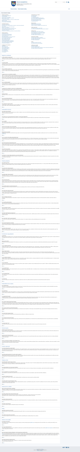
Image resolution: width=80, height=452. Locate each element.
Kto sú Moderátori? (33, 16)
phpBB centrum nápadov (49, 427)
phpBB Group (4, 133)
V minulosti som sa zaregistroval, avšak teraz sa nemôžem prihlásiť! (10, 19)
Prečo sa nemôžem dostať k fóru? (6, 38)
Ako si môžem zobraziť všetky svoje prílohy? (36, 43)
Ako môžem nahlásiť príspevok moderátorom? (8, 40)
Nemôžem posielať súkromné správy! (36, 23)
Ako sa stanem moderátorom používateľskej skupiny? (38, 18)
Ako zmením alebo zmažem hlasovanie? (7, 37)
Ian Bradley (42, 449)
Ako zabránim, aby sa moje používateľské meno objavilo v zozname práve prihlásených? (13, 25)
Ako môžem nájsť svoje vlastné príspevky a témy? (37, 34)
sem (7, 423)
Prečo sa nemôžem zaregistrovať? (6, 17)
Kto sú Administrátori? (34, 15)
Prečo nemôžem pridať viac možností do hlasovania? (8, 36)
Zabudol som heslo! (4, 20)
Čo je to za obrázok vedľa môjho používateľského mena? (9, 28)
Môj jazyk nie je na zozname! (5, 27)
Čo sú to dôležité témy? (5, 50)
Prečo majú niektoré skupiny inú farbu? (36, 19)
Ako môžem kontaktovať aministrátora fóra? (37, 48)
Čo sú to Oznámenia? (4, 49)
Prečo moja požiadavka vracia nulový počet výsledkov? (38, 32)
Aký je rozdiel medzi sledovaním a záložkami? (37, 37)
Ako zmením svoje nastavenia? (6, 24)
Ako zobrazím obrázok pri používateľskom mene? (8, 29)
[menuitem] (67, 2)
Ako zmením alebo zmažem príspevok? (7, 34)
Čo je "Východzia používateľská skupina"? (36, 20)
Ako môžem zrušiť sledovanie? (35, 39)
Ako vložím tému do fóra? (5, 33)
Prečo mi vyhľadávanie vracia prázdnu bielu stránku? (38, 33)
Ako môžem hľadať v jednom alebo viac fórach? (37, 31)
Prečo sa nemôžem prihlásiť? (5, 18)
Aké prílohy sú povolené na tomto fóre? (36, 42)
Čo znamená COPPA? (4, 16)
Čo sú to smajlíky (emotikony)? (5, 47)
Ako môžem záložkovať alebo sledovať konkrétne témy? (38, 38)
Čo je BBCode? (4, 45)
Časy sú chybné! (4, 26)
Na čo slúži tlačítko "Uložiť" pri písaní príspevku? (8, 41)
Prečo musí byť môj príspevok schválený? (7, 42)
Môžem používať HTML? (5, 46)
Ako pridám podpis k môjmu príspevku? (7, 35)
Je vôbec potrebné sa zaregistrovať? (6, 15)
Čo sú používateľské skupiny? (35, 17)
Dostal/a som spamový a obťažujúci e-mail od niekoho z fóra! (39, 25)
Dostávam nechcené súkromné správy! (36, 24)
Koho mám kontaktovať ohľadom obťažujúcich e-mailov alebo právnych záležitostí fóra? (42, 47)
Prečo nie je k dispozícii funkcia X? (35, 46)
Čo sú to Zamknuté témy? (5, 51)
